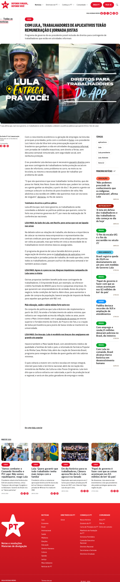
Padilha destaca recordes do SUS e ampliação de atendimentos (105, 309)
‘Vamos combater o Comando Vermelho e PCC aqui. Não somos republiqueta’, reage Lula (14, 472)
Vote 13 (101, 163)
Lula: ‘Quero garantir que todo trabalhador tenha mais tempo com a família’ (44, 472)
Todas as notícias (6, 20)
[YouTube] (110, 13)
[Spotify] (117, 13)
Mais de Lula (6, 439)
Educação (103, 178)
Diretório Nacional (86, 547)
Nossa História (85, 520)
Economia (44, 523)
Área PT (96, 5)
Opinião (44, 556)
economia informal (79, 146)
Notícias (45, 515)
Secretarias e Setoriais (88, 550)
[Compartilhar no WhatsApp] (8, 146)
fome (71, 140)
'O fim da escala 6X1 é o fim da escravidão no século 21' (107, 238)
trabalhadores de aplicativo (67, 254)
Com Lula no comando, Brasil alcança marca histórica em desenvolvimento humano (105, 356)
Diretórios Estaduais (87, 554)
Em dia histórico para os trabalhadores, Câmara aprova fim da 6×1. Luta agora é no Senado (74, 472)
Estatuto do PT (85, 523)
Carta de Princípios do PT (89, 527)
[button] (39, 5)
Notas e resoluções (11, 543)
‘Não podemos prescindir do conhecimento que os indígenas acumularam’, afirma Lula (107, 189)
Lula (99, 147)
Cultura (44, 552)
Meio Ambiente (105, 252)
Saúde (101, 301)
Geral (63, 520)
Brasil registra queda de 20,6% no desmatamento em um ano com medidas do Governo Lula (107, 262)
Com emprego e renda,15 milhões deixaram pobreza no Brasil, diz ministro (107, 331)
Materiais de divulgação (14, 546)
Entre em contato (105, 527)
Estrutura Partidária (87, 537)
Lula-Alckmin (103, 158)
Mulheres (44, 538)
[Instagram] (104, 13)
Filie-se (108, 5)
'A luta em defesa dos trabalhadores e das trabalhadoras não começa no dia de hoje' (106, 215)
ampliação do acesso (67, 318)
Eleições (44, 541)
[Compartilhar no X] (24, 493)
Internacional (46, 530)
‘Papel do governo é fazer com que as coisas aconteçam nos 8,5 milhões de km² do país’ (106, 287)
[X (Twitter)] (107, 13)
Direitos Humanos (47, 548)
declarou (42, 197)
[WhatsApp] (113, 13)
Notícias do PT (105, 206)
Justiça (43, 559)
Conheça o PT (86, 515)
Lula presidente (104, 153)
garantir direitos (77, 162)
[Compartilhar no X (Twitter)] (4, 146)
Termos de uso (46, 581)
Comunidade (104, 515)
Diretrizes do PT (68, 515)
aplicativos (102, 142)
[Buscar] (117, 5)
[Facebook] (101, 13)
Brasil (101, 230)
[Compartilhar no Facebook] (1, 146)
